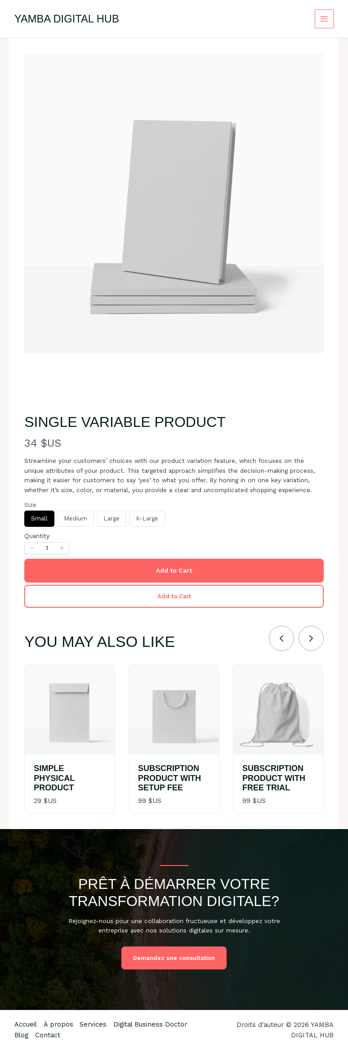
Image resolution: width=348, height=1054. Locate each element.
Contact (48, 1035)
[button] (32, 548)
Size (30, 504)
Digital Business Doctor (152, 1024)
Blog (21, 1035)
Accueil (25, 1024)
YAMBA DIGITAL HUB (66, 19)
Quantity (36, 535)
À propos (59, 1024)
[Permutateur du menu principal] (324, 19)
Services (94, 1024)
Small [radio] (39, 520)
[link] (311, 638)
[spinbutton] (46, 548)
